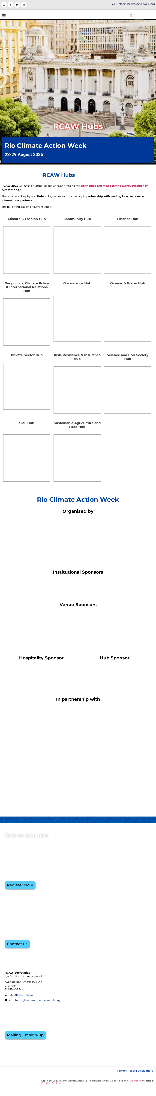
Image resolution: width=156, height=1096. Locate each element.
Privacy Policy (126, 1070)
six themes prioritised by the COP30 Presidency (114, 185)
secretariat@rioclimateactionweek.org (33, 1000)
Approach (135, 1080)
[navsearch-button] (131, 15)
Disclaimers (145, 1070)
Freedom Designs (51, 1083)
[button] (3, 15)
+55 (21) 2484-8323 (20, 994)
